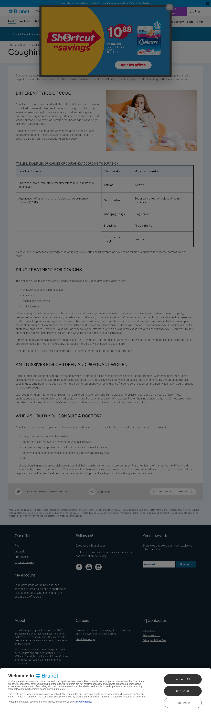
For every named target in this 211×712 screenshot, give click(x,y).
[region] (105, 690)
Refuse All (183, 691)
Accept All (183, 679)
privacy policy (83, 701)
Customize (183, 703)
